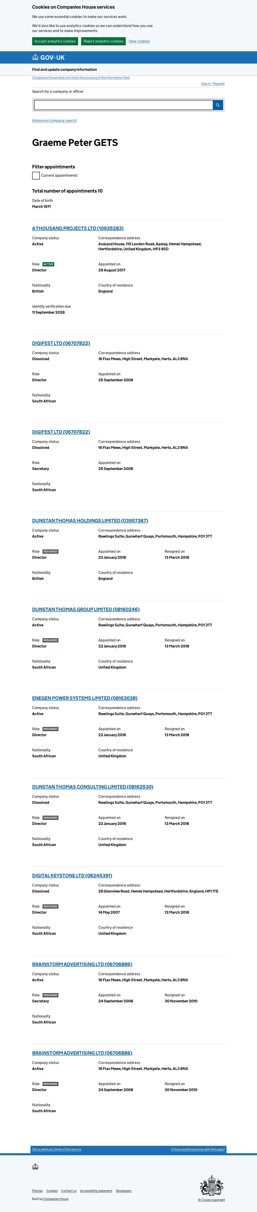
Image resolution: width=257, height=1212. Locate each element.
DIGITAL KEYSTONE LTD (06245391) (72, 875)
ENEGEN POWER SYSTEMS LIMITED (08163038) (85, 698)
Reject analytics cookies (103, 41)
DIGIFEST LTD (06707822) (61, 343)
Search (218, 105)
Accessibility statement (96, 1191)
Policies (37, 1191)
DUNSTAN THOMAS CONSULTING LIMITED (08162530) (92, 787)
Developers (124, 1191)
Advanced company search (54, 120)
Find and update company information (64, 69)
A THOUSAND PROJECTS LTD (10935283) (78, 228)
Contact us (68, 1191)
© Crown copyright (211, 1200)
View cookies (139, 41)
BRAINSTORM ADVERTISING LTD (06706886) (82, 964)
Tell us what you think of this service (56, 1149)
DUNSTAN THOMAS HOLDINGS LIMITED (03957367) (90, 521)
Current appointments (55, 176)
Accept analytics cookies (55, 41)
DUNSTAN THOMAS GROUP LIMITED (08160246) (86, 609)
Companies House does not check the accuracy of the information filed (81, 77)
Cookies (52, 1191)
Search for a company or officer (58, 91)
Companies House (55, 1199)
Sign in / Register (213, 84)
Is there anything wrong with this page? (198, 1149)
